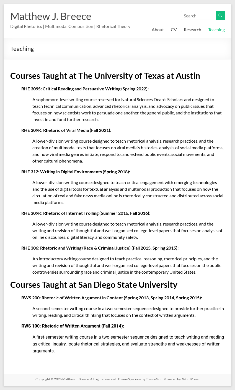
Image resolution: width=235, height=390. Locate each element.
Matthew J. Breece (50, 16)
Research (192, 29)
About (158, 29)
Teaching (216, 29)
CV (174, 29)
